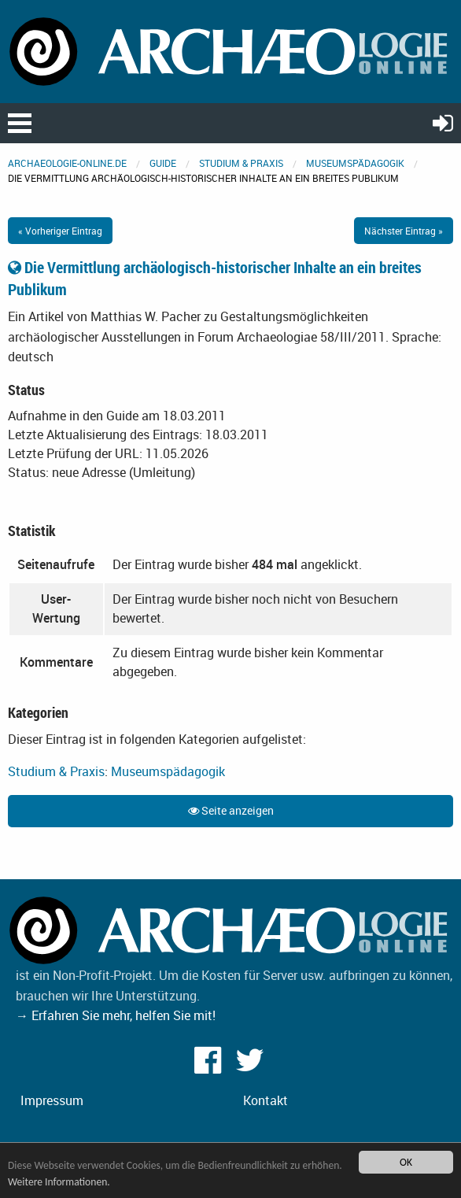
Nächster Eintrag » (403, 230)
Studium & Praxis (241, 163)
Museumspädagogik (355, 163)
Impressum (51, 1100)
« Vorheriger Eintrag (60, 230)
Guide (162, 163)
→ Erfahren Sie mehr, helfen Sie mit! (116, 1015)
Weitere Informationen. (59, 1182)
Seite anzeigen (231, 810)
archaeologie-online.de (67, 163)
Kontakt (265, 1100)
